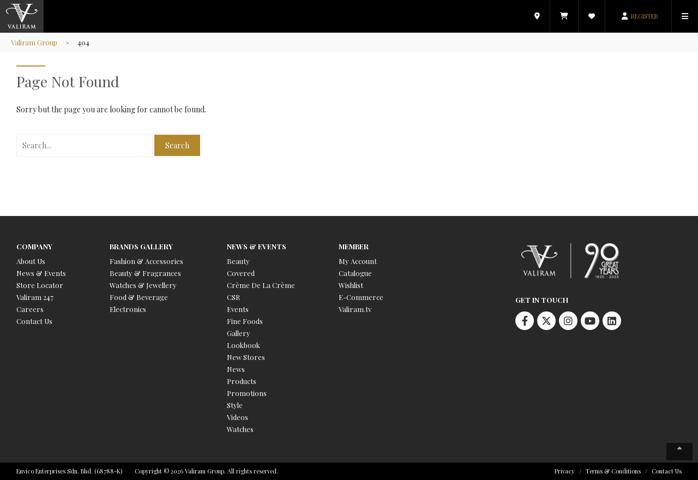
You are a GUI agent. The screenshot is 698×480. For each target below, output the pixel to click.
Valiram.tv (355, 309)
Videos (237, 417)
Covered (241, 273)
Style (235, 405)
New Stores (246, 357)
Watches (240, 429)
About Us (30, 261)
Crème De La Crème (261, 285)
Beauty (238, 261)
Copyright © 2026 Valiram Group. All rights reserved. (206, 471)
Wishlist (351, 285)
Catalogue (355, 273)
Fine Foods (245, 321)
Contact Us (34, 321)
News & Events (41, 273)
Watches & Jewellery (143, 285)
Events (238, 309)
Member (354, 246)
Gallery (238, 333)
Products (241, 381)
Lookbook (243, 345)
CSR (233, 297)
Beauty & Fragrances (145, 273)
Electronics (128, 309)
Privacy (565, 471)
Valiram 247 (34, 297)
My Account (358, 261)
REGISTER (644, 16)
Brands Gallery (141, 246)
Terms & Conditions (613, 471)
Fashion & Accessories (146, 261)
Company (34, 246)
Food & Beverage (139, 297)
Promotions (247, 393)
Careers (30, 309)
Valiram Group (34, 42)
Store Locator (39, 285)
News (236, 369)
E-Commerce (361, 297)
